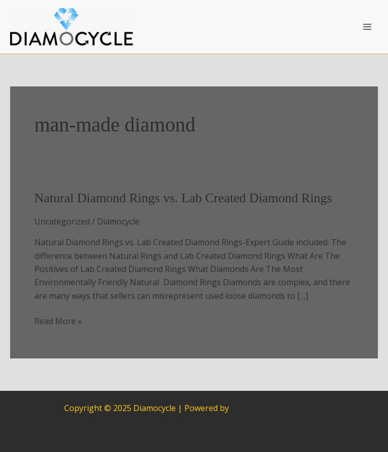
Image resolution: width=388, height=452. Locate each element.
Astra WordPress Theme (277, 408)
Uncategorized (62, 221)
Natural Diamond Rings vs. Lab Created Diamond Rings (183, 198)
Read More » (58, 321)
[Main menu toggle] (367, 26)
